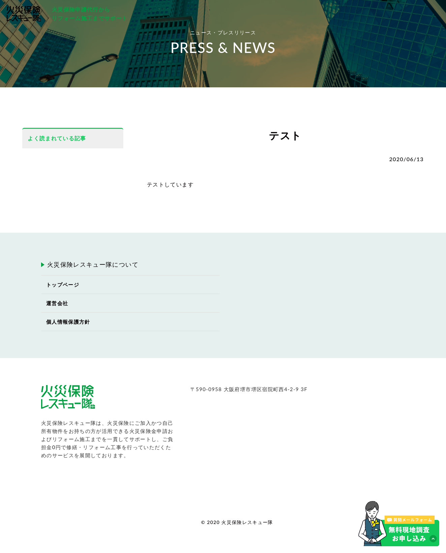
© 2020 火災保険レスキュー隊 (237, 522)
